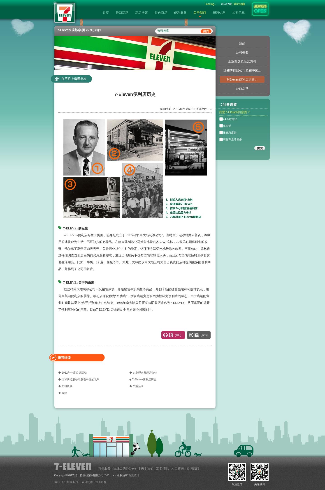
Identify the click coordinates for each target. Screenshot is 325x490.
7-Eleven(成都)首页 (71, 30)
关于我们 (199, 12)
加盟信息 (238, 12)
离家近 (227, 125)
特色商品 (161, 12)
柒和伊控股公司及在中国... (242, 70)
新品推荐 (141, 12)
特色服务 (104, 468)
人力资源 (177, 468)
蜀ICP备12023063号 (66, 482)
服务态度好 (230, 132)
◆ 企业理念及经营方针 (143, 372)
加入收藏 (226, 4)
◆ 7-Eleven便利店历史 (142, 379)
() (205, 335)
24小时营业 (230, 119)
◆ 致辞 (62, 393)
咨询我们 (192, 468)
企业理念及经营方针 (242, 61)
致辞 (242, 43)
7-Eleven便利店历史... (242, 79)
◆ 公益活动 (136, 386)
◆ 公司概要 (65, 386)
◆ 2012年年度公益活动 (72, 372)
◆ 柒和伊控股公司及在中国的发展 (79, 379)
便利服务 (180, 12)
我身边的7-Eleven (125, 468)
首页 (106, 12)
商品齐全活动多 (232, 139)
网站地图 (239, 4)
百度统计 (133, 475)
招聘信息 (219, 12)
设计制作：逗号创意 (94, 482)
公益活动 (242, 88)
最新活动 (122, 12)
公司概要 (242, 52)
